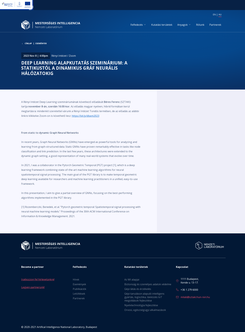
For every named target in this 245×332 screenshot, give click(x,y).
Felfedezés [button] (136, 25)
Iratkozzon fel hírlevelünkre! (37, 279)
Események (41, 44)
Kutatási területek (161, 25)
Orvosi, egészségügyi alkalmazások (145, 310)
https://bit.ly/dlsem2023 (85, 116)
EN (214, 14)
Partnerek (215, 25)
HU (220, 14)
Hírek (76, 279)
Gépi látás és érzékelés (137, 289)
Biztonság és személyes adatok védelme (147, 284)
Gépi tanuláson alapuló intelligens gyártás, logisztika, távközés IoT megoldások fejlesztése (144, 297)
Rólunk (200, 25)
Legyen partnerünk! (33, 287)
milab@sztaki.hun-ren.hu (195, 297)
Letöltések (79, 294)
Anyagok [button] (182, 25)
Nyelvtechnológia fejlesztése (141, 305)
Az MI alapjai (131, 279)
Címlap (28, 44)
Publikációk (79, 289)
